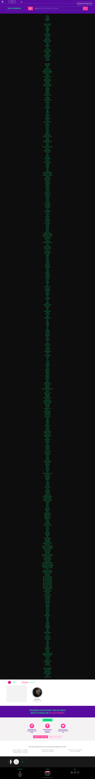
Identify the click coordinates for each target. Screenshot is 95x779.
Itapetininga (47, 306)
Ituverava (47, 330)
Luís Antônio (47, 364)
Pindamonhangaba (47, 461)
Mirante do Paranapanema (47, 389)
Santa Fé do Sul (47, 549)
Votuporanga (47, 664)
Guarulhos (47, 272)
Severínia (47, 606)
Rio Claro (47, 522)
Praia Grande (47, 492)
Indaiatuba (47, 293)
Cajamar (47, 167)
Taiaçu (47, 619)
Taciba (47, 617)
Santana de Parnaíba (47, 558)
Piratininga (47, 477)
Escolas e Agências (47, 673)
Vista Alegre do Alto (47, 661)
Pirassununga (47, 475)
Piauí (47, 47)
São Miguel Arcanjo (47, 591)
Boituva (47, 145)
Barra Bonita (47, 124)
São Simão (47, 598)
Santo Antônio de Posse (47, 563)
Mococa (47, 391)
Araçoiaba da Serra (47, 100)
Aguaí (47, 67)
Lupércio (47, 366)
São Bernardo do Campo (47, 571)
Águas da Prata (47, 68)
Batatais (47, 131)
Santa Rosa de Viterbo (47, 556)
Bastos (47, 129)
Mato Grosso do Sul (47, 40)
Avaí (47, 114)
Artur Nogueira (47, 107)
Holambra (47, 276)
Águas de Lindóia (47, 70)
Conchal (47, 199)
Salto (47, 536)
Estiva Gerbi (47, 237)
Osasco (47, 424)
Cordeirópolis (47, 202)
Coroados (47, 203)
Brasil (47, 15)
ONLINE (32, 682)
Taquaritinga (47, 626)
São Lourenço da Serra (47, 587)
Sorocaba (47, 610)
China (47, 20)
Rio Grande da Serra (47, 525)
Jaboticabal (47, 332)
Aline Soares (37, 699)
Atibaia (47, 111)
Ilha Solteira (47, 290)
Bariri (47, 123)
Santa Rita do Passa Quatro (47, 554)
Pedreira (47, 449)
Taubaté (47, 631)
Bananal (47, 120)
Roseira (47, 527)
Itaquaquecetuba (47, 317)
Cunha (47, 215)
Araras (47, 104)
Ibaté (47, 280)
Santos (47, 569)
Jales (47, 337)
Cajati (47, 168)
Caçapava (47, 160)
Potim (47, 488)
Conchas (47, 201)
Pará (47, 43)
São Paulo (47, 58)
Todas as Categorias (47, 668)
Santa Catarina (47, 56)
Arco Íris (47, 105)
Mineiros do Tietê (47, 383)
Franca (47, 245)
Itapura (47, 316)
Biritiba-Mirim (47, 140)
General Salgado (47, 252)
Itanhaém (47, 303)
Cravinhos (47, 210)
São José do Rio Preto (47, 584)
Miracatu (47, 386)
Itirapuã (47, 325)
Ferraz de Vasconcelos (47, 242)
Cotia (47, 208)
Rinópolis (47, 521)
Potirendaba (47, 490)
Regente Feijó (47, 509)
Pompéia (47, 482)
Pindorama (47, 462)
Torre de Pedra (47, 636)
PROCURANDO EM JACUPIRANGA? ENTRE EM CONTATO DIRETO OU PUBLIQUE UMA (47, 711)
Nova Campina (47, 412)
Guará (47, 259)
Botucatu (47, 149)
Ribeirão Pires (47, 517)
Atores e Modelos (47, 669)
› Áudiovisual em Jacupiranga (47, 749)
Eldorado (47, 229)
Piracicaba (47, 469)
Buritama (47, 155)
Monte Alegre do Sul (47, 398)
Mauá (47, 381)
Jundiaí (47, 347)
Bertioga (47, 137)
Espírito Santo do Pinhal (47, 234)
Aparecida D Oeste (47, 94)
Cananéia (47, 176)
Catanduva (47, 189)
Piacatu (47, 457)
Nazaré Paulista (47, 411)
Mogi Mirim (47, 395)
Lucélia (47, 363)
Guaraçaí (47, 260)
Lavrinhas (47, 352)
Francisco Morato (47, 246)
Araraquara (47, 102)
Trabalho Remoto (47, 25)
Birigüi (47, 138)
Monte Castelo (47, 403)
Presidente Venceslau (47, 500)
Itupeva (47, 329)
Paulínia (47, 444)
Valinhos (47, 649)
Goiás (47, 36)
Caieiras (47, 166)
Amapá (47, 30)
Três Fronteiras (47, 639)
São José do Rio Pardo (47, 583)
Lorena (47, 360)
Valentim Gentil (47, 648)
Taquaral (47, 624)
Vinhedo (47, 658)
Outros (47, 675)
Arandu (47, 101)
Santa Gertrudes (47, 550)
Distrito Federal (47, 34)
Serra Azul (47, 601)
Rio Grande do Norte (47, 51)
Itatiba (47, 321)
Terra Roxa (47, 633)
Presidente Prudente (47, 499)
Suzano (47, 613)
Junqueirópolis (47, 348)
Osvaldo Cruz (47, 425)
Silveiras (47, 608)
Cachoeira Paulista (47, 162)
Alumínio (47, 78)
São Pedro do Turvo (47, 595)
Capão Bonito (47, 179)
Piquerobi (47, 465)
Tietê (47, 635)
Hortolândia (47, 277)
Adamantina (47, 65)
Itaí (47, 300)
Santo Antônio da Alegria (47, 562)
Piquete (47, 466)
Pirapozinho (47, 474)
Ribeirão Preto (47, 518)
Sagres (47, 531)
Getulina (47, 254)
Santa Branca (47, 544)
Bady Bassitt (47, 118)
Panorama (47, 434)
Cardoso (47, 185)
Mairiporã (47, 372)
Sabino (47, 530)
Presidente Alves (47, 495)
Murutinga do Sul (47, 408)
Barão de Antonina (47, 122)
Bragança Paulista (47, 150)
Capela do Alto (47, 180)
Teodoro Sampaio (47, 632)
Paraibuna (47, 436)
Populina (47, 484)
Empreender (51, 777)
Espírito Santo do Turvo (47, 236)
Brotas (47, 153)
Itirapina (47, 324)
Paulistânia (47, 446)
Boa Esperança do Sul (47, 141)
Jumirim (47, 346)
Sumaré (47, 611)
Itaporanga (47, 313)
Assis (47, 110)
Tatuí (47, 630)
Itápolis (47, 312)
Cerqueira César (47, 192)
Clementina (47, 197)
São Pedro (47, 593)
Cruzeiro (47, 212)
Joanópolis (47, 343)
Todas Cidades (47, 63)
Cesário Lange (47, 194)
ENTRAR (12, 1)
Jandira (47, 338)
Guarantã (47, 263)
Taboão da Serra (47, 615)
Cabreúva (47, 159)
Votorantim (47, 663)
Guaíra (47, 256)
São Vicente (47, 600)
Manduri (47, 373)
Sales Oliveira (47, 532)
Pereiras (47, 455)
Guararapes (47, 264)
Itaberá (47, 299)
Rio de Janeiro (47, 49)
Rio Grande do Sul (47, 55)
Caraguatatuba (47, 183)
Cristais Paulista (47, 211)
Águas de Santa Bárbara (47, 71)
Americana (47, 83)
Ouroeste (47, 427)
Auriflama (47, 113)
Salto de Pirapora (47, 538)
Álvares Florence (47, 79)
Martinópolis (47, 378)
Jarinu (47, 341)
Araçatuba (47, 98)
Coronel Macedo (47, 205)
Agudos (47, 74)
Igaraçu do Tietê (47, 286)
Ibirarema (47, 281)
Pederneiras (47, 447)
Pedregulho (47, 448)
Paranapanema (47, 439)
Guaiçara (47, 255)
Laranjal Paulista (47, 351)
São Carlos (47, 574)
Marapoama (47, 376)
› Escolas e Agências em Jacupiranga (20, 751)
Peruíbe (47, 456)
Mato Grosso (47, 42)
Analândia (47, 88)
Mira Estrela (47, 385)
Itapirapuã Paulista (47, 311)
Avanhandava (47, 115)
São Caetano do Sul (47, 572)
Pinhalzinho (47, 464)
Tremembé (47, 637)
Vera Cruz (47, 657)
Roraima (47, 53)
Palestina (47, 430)
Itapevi (47, 308)
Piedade (47, 458)
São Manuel (47, 589)
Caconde (47, 163)
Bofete (47, 144)
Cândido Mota (47, 177)
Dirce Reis (47, 219)
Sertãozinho (47, 605)
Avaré (47, 116)
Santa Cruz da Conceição (47, 545)
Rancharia (47, 508)
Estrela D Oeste (47, 238)
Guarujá (47, 271)
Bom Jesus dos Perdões (47, 146)
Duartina (47, 227)
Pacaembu (47, 429)
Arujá (47, 109)
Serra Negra (47, 602)
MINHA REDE (20, 775)
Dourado (47, 224)
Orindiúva (47, 421)
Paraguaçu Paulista (47, 435)
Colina (47, 198)
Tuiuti (47, 640)
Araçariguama (47, 97)
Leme (47, 354)
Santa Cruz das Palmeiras (47, 547)
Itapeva (47, 307)
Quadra (47, 503)
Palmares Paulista (47, 431)
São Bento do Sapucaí (47, 570)
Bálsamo (47, 119)
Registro (47, 510)
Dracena (47, 225)
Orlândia (47, 422)
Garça (47, 250)
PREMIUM (25, 682)
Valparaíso (47, 650)
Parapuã (47, 440)
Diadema (47, 218)
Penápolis (47, 452)
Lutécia (47, 368)
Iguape (47, 287)
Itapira (47, 310)
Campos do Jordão (47, 173)
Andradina (47, 89)
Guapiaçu (47, 258)
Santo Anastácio (47, 560)
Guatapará (47, 273)
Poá (47, 480)
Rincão (47, 519)
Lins (47, 359)
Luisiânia (47, 365)
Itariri (47, 320)
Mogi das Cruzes (47, 392)
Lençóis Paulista (47, 355)
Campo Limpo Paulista (47, 172)
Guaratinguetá (47, 267)
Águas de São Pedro (47, 72)
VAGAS (20, 772)
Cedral (47, 190)
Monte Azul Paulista (47, 402)
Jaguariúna (47, 335)
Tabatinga (47, 614)
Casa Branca (47, 186)
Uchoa (47, 644)
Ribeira (47, 512)
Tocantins (47, 60)
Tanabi (47, 622)
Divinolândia (47, 220)
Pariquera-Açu (47, 442)
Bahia (47, 31)
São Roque (47, 596)
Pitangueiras (47, 478)
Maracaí (47, 374)
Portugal (47, 17)
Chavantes (47, 196)
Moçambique (47, 19)
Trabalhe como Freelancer (55, 736)
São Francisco (47, 575)
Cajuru (47, 170)
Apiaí (47, 96)
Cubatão (47, 214)
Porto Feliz (47, 486)
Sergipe (47, 57)
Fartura (47, 240)
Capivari (47, 181)
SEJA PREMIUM (47, 771)
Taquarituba (47, 627)
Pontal (47, 483)
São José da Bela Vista (47, 580)
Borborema (47, 148)
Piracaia (47, 468)
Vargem (47, 652)
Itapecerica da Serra (47, 304)
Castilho (47, 188)
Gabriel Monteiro (47, 249)
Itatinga (47, 322)
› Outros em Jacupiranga (75, 751)
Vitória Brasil (47, 662)
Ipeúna (47, 297)
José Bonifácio (47, 344)
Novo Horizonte (47, 416)
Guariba (47, 269)
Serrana (47, 604)
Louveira (47, 361)
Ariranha (47, 106)
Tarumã (47, 628)
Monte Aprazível (47, 400)
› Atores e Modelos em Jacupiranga (20, 749)
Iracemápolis (47, 298)
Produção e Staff (47, 677)
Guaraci (47, 262)
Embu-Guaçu (47, 232)
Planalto (47, 479)
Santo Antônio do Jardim (47, 566)
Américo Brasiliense (47, 84)
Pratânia (47, 493)
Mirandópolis (47, 387)
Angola (47, 18)
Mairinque (47, 370)
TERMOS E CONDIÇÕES (47, 774)
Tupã (47, 641)
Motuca (47, 407)
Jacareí (47, 333)
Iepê (47, 285)
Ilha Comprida (47, 289)
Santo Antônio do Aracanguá (47, 565)
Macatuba (47, 369)
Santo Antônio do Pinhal (47, 567)
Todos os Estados (47, 23)
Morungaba (47, 405)
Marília (47, 377)
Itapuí (47, 315)
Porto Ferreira (47, 487)
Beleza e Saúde (47, 671)
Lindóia (47, 357)
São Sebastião (47, 597)
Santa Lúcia (47, 553)
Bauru (47, 132)
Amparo (47, 87)
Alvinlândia (47, 81)
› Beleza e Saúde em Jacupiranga (75, 749)
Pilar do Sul (47, 460)
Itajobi (47, 302)
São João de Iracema (47, 578)
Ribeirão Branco (47, 514)
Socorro (47, 609)
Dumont (47, 228)
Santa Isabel (47, 552)
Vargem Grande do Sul (47, 653)
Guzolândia (47, 274)
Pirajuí (47, 471)
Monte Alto (47, 399)
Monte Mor (47, 404)
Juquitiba (47, 350)
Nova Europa (47, 413)
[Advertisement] (16, 693)
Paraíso (47, 438)
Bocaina (47, 142)
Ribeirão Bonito (47, 513)
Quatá (47, 504)
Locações (47, 674)
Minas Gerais (47, 39)
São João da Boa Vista (47, 576)
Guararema (47, 265)
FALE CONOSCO (47, 775)
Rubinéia (47, 528)
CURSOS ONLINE (20, 774)
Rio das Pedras (47, 523)
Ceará (47, 33)
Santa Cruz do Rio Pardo (47, 548)
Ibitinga (47, 282)
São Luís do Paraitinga (47, 588)
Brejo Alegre (47, 151)
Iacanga (47, 278)
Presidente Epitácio (47, 497)
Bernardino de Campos (47, 136)
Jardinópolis (47, 339)
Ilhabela (47, 291)
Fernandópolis (47, 241)
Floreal (47, 243)
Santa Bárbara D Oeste (47, 543)
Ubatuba (47, 642)
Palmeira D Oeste (47, 433)
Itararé (47, 319)
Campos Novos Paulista (47, 175)
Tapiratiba (47, 623)
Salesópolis (47, 534)
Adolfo (47, 66)
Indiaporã (47, 294)
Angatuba (47, 91)
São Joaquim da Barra (47, 579)
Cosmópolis (47, 207)
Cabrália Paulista (47, 158)
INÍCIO (20, 771)
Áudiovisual (47, 670)
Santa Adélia (47, 540)
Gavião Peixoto (47, 251)
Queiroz (47, 505)
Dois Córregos (47, 223)
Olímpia (47, 418)
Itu (47, 328)
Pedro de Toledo (47, 451)
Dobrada (47, 221)
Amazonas (47, 29)
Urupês (47, 646)
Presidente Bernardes (47, 496)
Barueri (47, 128)
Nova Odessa (47, 414)
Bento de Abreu (47, 135)
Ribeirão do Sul (47, 516)
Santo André (47, 561)
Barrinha (47, 127)
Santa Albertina (47, 541)
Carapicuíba (47, 184)
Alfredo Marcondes (47, 76)
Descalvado (47, 216)
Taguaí (47, 618)
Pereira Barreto (47, 453)
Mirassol (47, 390)
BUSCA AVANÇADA (14, 8)
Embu (47, 230)
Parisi (47, 443)
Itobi (47, 326)
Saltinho (47, 535)
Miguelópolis (47, 382)
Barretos (47, 126)
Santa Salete (47, 557)
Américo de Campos (47, 85)
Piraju (47, 470)
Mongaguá (47, 396)
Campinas (47, 171)
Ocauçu (47, 417)
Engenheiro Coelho (47, 233)
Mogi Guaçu (47, 394)
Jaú (47, 342)
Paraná (47, 48)
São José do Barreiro (47, 582)
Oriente (47, 420)
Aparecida (47, 93)
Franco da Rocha (47, 247)
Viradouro (47, 659)
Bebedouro (47, 133)
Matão (47, 379)
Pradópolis (47, 491)
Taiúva (47, 620)
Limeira (47, 356)
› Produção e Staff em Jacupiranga (20, 752)
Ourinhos (47, 426)
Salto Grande (47, 539)
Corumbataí (47, 206)
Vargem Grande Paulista (47, 654)
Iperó (47, 295)
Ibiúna (47, 284)
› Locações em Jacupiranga (47, 751)
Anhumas (47, 92)
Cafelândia (47, 164)
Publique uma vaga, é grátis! (40, 736)
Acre (47, 26)
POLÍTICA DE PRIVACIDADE (47, 772)
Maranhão (47, 38)
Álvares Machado (47, 80)
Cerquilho (47, 193)
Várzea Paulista (47, 655)
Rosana (47, 526)
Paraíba (47, 44)
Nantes (47, 409)
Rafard (47, 506)
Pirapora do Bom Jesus (47, 473)
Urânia (47, 645)
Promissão (47, 501)
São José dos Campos (47, 585)
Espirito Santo (47, 35)
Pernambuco (47, 46)
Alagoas (47, 27)
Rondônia (47, 52)
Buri (47, 154)
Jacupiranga (47, 334)
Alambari (47, 75)
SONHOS (20, 776)
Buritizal (47, 157)
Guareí (47, 268)
